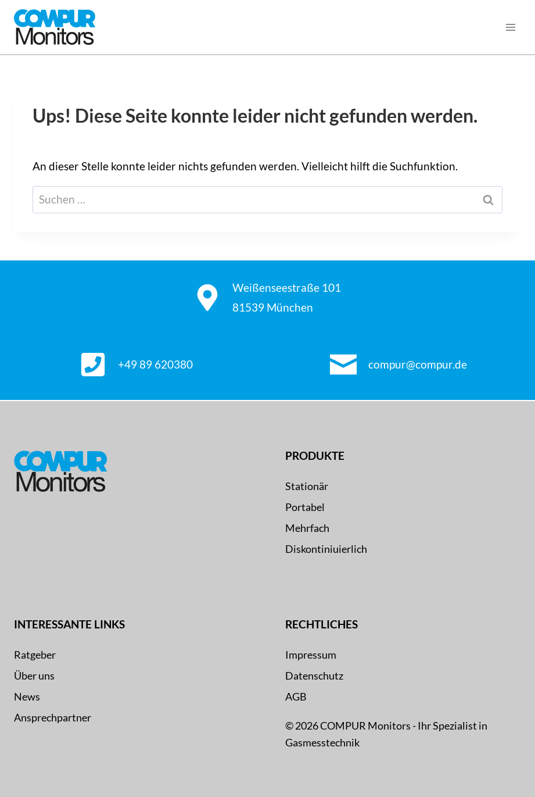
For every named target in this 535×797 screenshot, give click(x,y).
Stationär (306, 486)
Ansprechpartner (52, 717)
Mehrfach (307, 527)
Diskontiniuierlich (326, 548)
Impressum (310, 654)
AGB (296, 696)
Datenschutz (314, 675)
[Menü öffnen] (510, 27)
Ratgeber (35, 654)
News (27, 696)
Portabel (305, 507)
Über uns (34, 675)
